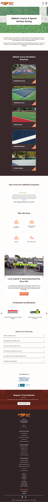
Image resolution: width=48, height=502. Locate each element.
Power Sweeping (24, 458)
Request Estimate (23, 403)
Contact (24, 493)
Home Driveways (24, 433)
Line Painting (24, 435)
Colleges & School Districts (24, 466)
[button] (1, 313)
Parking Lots (24, 439)
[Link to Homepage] (8, 4)
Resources (24, 477)
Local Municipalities (24, 460)
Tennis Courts (24, 450)
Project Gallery (24, 486)
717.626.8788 (24, 427)
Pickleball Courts (24, 448)
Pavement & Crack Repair (24, 437)
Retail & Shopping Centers (24, 464)
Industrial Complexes (24, 462)
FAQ (24, 480)
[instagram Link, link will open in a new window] (25, 497)
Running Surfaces (24, 452)
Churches (24, 468)
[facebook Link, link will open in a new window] (22, 497)
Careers (24, 475)
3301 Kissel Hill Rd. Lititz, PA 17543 (24, 421)
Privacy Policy (33, 500)
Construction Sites (24, 470)
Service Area (24, 484)
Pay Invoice (24, 491)
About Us (23, 293)
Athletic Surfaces (24, 444)
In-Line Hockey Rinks (24, 454)
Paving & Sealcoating (24, 431)
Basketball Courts (24, 446)
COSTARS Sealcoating (24, 441)
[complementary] (45, 499)
